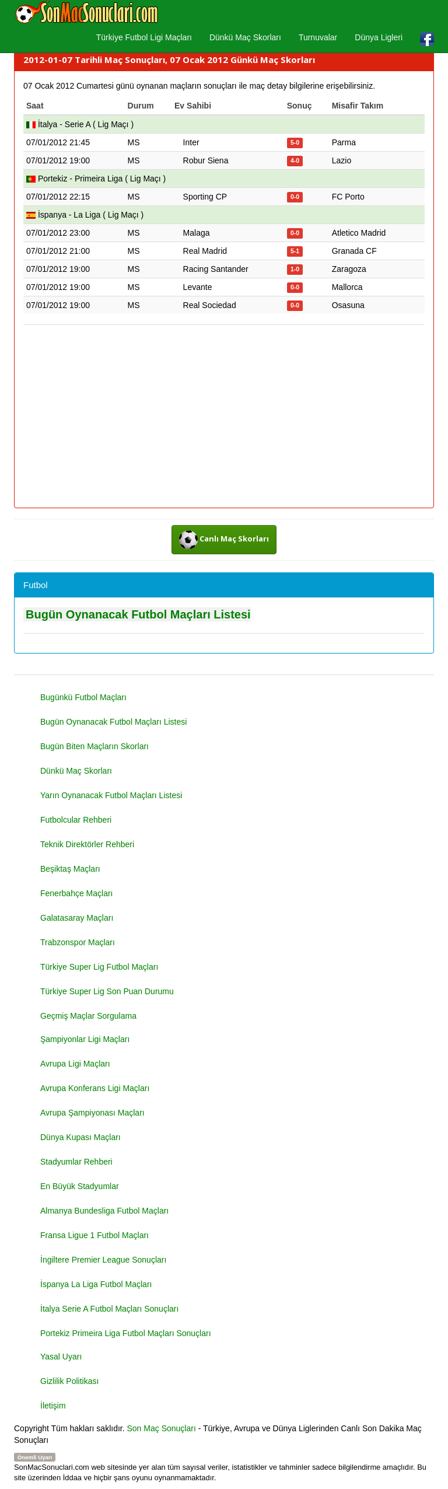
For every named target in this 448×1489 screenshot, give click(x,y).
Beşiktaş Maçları (70, 868)
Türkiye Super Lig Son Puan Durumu (107, 991)
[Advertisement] (224, 417)
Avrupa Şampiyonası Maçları (92, 1112)
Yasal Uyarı (61, 1356)
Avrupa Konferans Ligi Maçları (94, 1088)
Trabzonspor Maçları (77, 942)
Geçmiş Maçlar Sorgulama (88, 1015)
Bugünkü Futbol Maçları (83, 697)
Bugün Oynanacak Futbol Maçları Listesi (138, 614)
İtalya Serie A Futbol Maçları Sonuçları (109, 1308)
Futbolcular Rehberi (75, 819)
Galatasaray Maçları (76, 917)
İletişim (53, 1405)
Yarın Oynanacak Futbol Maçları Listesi (111, 795)
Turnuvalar (318, 37)
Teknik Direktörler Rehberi (87, 844)
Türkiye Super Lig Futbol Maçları (99, 966)
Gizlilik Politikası (69, 1381)
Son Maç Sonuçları (161, 1428)
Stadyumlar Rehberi (76, 1161)
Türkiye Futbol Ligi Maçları (144, 37)
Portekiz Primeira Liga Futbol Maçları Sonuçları (125, 1333)
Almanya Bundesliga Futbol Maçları (104, 1210)
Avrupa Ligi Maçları (75, 1063)
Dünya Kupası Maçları (80, 1137)
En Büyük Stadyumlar (79, 1186)
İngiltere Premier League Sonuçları (103, 1259)
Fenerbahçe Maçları (76, 893)
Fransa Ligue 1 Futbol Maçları (94, 1235)
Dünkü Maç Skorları (245, 37)
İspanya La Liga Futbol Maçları (96, 1284)
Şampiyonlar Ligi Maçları (85, 1039)
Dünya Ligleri (378, 37)
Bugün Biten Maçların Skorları (94, 746)
